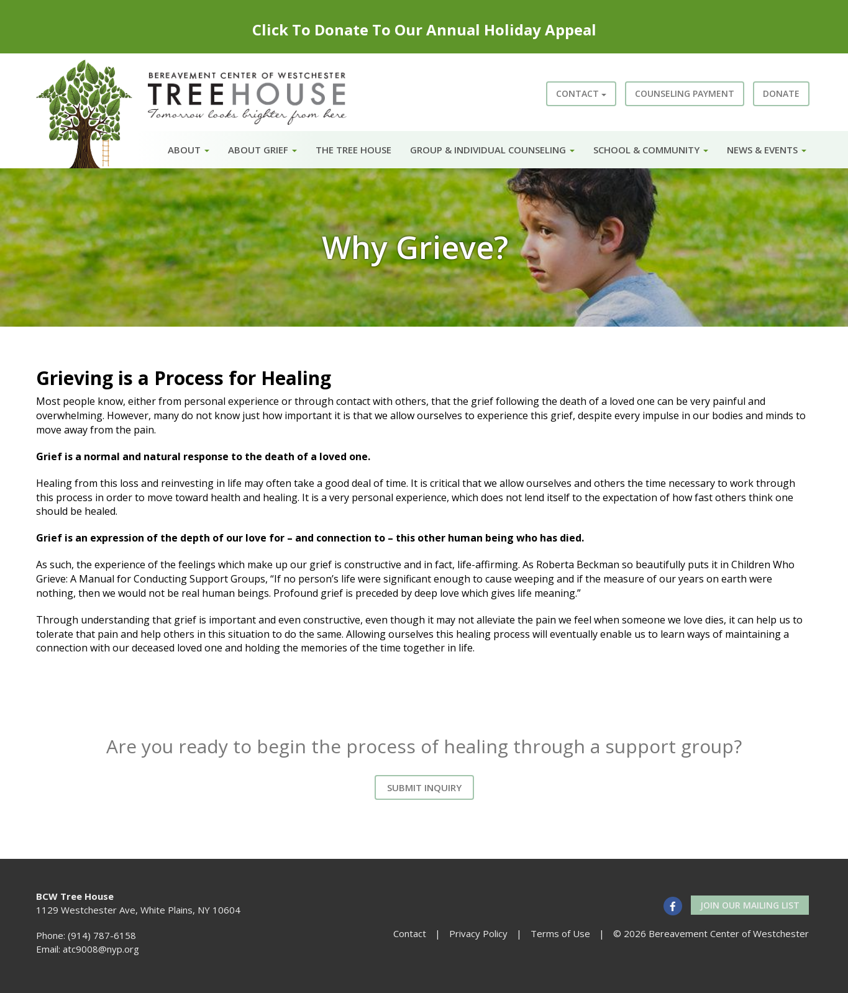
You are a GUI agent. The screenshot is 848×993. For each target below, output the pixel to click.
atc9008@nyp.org (101, 949)
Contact (581, 93)
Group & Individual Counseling (492, 149)
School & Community (650, 149)
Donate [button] (781, 93)
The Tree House (353, 149)
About (188, 149)
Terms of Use (560, 933)
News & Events (766, 149)
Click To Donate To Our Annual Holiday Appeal (424, 29)
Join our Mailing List (750, 905)
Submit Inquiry (424, 787)
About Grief (262, 149)
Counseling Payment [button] (684, 93)
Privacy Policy (478, 933)
